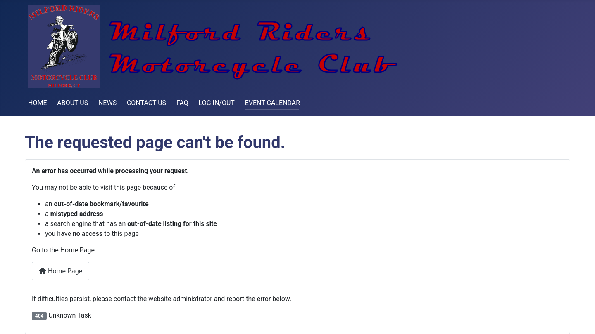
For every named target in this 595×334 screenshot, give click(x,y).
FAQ (182, 103)
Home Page (60, 271)
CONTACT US (146, 103)
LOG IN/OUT (217, 103)
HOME (37, 103)
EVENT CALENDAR (272, 103)
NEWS (107, 103)
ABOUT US (72, 103)
